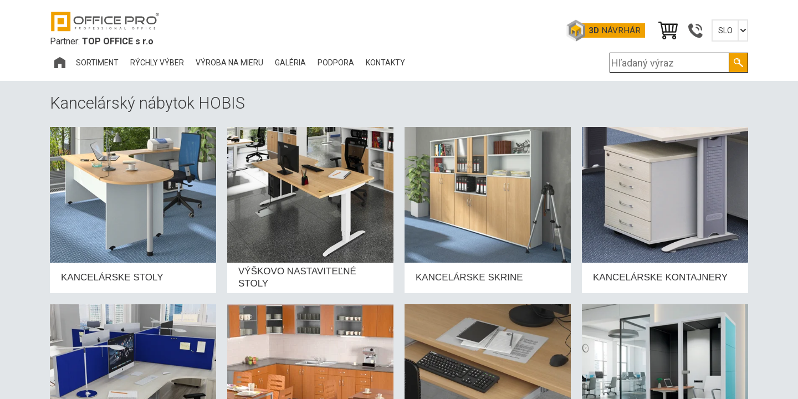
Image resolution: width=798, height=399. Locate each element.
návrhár (615, 30)
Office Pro (105, 22)
